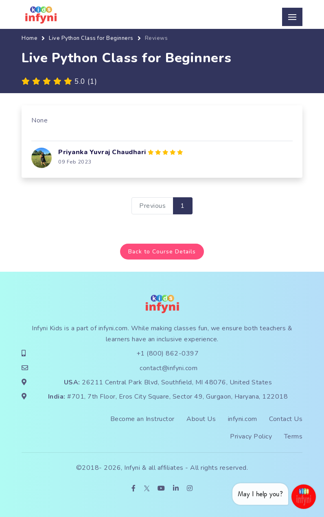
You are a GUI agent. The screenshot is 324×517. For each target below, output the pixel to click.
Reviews (156, 38)
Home (29, 38)
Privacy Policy (251, 436)
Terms (293, 436)
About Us (201, 418)
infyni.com (113, 328)
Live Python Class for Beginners (91, 38)
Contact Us (285, 418)
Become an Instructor (142, 418)
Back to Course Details (162, 251)
